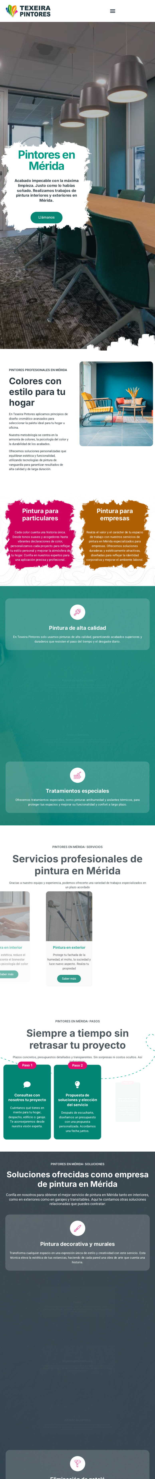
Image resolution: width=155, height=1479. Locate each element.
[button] (112, 11)
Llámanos (47, 219)
